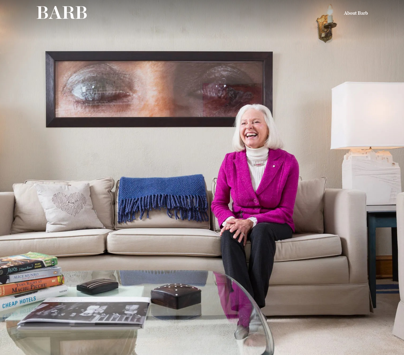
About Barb (356, 13)
